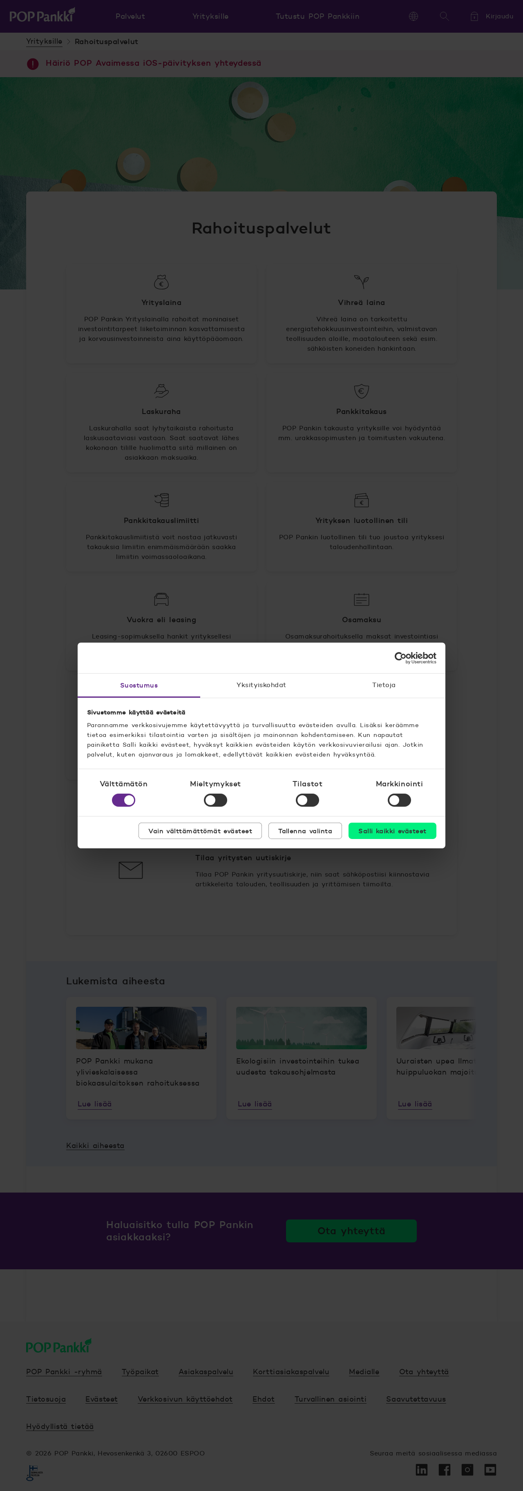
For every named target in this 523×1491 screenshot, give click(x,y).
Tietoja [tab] (384, 685)
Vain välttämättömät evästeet (200, 831)
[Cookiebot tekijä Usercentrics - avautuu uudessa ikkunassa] (400, 658)
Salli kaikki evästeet (392, 831)
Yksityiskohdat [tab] (261, 685)
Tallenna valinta (305, 831)
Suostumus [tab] (139, 685)
